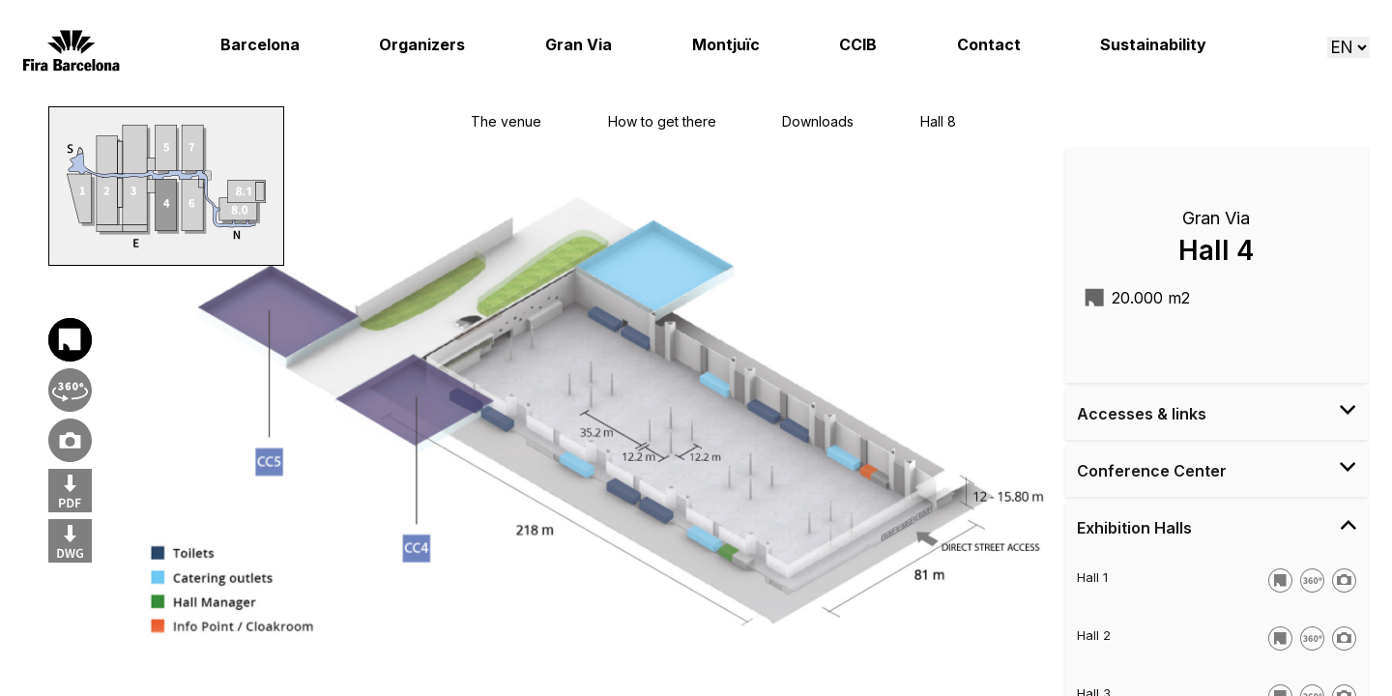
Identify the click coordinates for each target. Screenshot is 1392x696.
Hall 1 (1092, 577)
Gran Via (578, 45)
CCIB (858, 45)
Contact (989, 45)
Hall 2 (1094, 635)
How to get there (662, 121)
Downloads (818, 121)
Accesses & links (1216, 412)
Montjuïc (726, 45)
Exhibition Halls (1216, 526)
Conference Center (1216, 469)
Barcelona (260, 45)
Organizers (422, 45)
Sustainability (1153, 45)
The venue (506, 121)
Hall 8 (938, 121)
